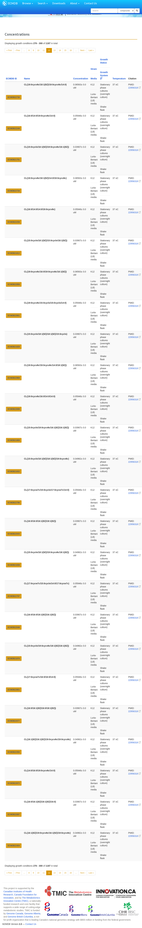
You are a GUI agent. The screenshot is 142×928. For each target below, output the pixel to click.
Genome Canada (14, 913)
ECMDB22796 (14, 503)
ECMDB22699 (14, 409)
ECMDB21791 (14, 160)
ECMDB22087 (14, 814)
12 (49, 50)
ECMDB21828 (14, 347)
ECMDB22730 (14, 97)
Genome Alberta (32, 913)
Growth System (104, 75)
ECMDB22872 (14, 783)
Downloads (58, 3)
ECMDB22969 (14, 378)
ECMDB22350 (14, 752)
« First (9, 50)
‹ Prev (17, 50)
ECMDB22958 (14, 284)
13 (54, 50)
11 (44, 50)
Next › (82, 50)
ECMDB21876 (14, 658)
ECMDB (13, 3)
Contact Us (90, 3)
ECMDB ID (11, 78)
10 (38, 50)
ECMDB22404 (14, 846)
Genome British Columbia (20, 916)
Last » (91, 50)
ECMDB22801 (14, 690)
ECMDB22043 (14, 534)
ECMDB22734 (14, 191)
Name (27, 78)
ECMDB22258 (14, 222)
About (74, 3)
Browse (27, 3)
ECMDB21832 (14, 471)
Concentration (80, 78)
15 (65, 50)
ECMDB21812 (14, 253)
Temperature (119, 78)
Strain (94, 69)
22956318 (134, 87)
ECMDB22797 (14, 596)
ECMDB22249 (14, 128)
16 (71, 50)
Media (94, 78)
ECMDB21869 (14, 440)
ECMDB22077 (14, 721)
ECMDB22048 (14, 627)
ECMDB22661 (14, 315)
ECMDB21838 (14, 565)
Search (43, 3)
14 (60, 50)
